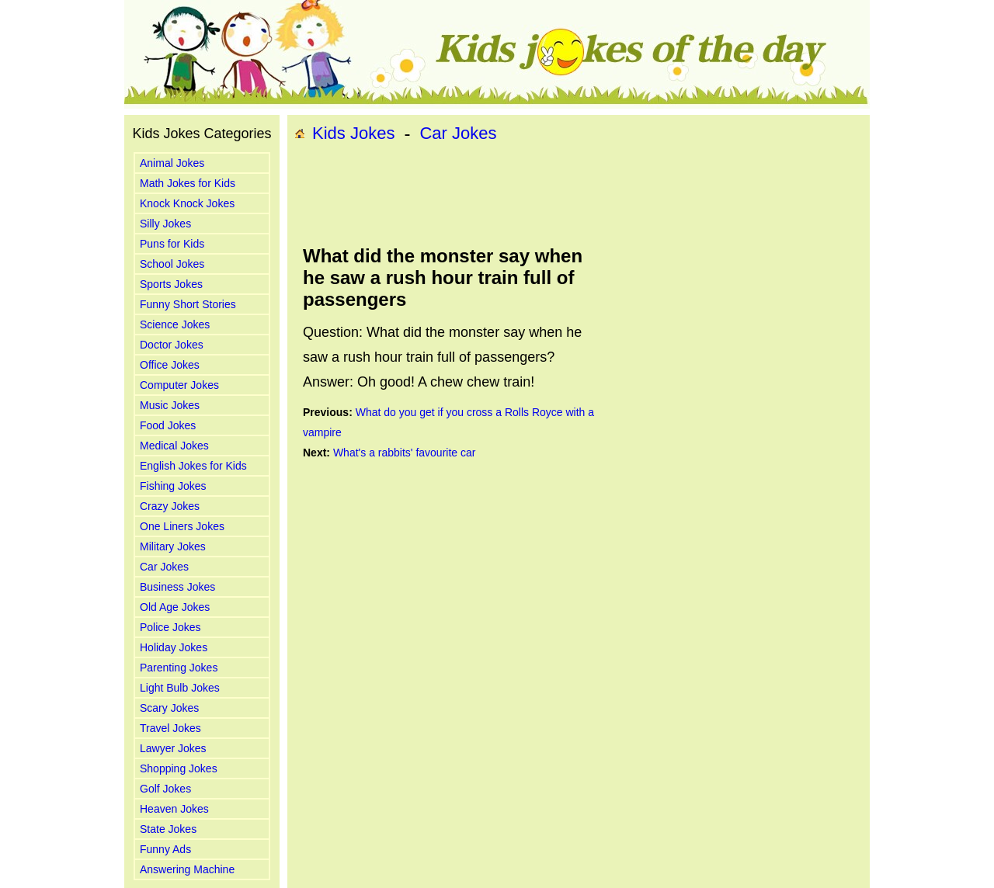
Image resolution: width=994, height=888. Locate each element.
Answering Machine (187, 869)
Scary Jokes (169, 708)
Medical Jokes (174, 445)
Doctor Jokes (171, 344)
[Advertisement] (578, 195)
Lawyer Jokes (173, 748)
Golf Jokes (165, 788)
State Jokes (168, 829)
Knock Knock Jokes (187, 203)
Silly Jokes (165, 223)
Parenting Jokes (178, 667)
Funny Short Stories (188, 304)
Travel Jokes (170, 728)
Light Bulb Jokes (180, 688)
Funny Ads (165, 849)
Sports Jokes (171, 284)
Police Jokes (170, 627)
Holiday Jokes (173, 647)
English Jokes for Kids (193, 466)
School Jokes (172, 264)
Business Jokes (177, 587)
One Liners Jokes (182, 526)
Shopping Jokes (178, 768)
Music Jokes (170, 405)
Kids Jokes (353, 133)
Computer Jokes (179, 385)
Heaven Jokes (174, 809)
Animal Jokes (172, 163)
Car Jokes (164, 566)
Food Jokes (168, 425)
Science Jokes (175, 324)
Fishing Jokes (173, 486)
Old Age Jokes (175, 607)
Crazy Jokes (170, 506)
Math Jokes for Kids (187, 183)
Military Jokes (173, 546)
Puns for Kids (172, 244)
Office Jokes (170, 365)
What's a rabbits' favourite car (404, 452)
